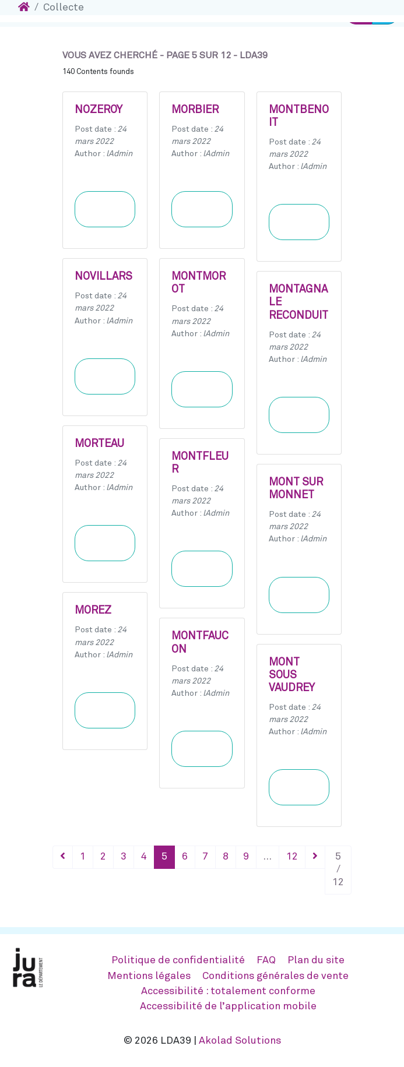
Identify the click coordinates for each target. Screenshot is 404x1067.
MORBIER (195, 110)
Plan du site (316, 960)
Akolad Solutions (240, 1041)
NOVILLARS (103, 277)
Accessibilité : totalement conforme (228, 991)
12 (292, 856)
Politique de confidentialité (178, 960)
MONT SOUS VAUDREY (292, 675)
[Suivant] (315, 857)
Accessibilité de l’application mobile (228, 1006)
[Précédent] (62, 857)
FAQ (266, 960)
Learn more (105, 209)
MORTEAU (99, 444)
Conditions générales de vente (275, 976)
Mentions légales (149, 976)
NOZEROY (98, 110)
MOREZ (93, 610)
